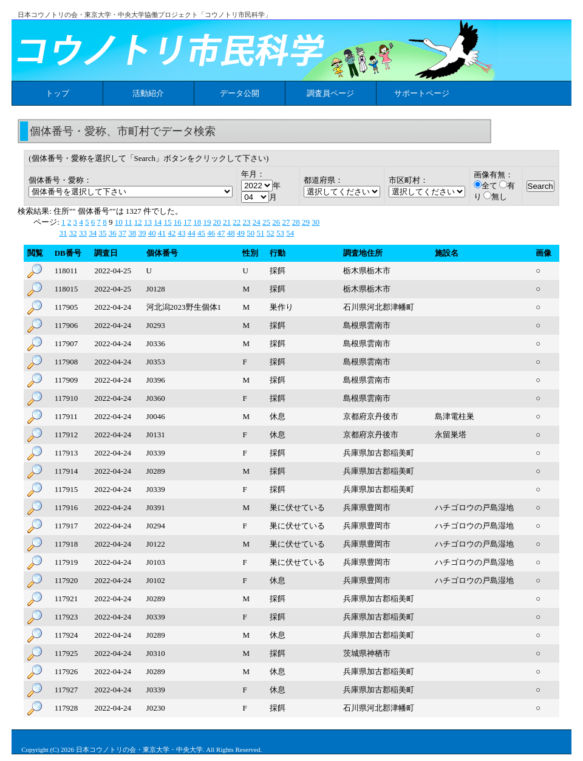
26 (276, 222)
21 (227, 222)
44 (192, 232)
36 (113, 232)
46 (211, 232)
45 (201, 232)
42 (172, 232)
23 (247, 222)
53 (280, 232)
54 (290, 232)
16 (178, 222)
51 (260, 232)
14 (158, 222)
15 (168, 222)
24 (257, 222)
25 (266, 222)
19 (207, 222)
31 (63, 232)
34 (93, 232)
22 (236, 222)
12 (138, 222)
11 (128, 222)
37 (122, 232)
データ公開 (239, 93)
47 (221, 232)
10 (119, 222)
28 (296, 222)
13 (148, 222)
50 (250, 232)
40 (152, 232)
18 (197, 222)
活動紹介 (148, 93)
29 (306, 222)
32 (73, 232)
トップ (57, 93)
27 (286, 222)
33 (83, 232)
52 (270, 232)
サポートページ (421, 93)
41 (162, 232)
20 (217, 222)
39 (142, 232)
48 (231, 232)
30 (315, 222)
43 (181, 232)
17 (187, 222)
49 (241, 232)
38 (132, 232)
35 (102, 232)
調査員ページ (330, 93)
